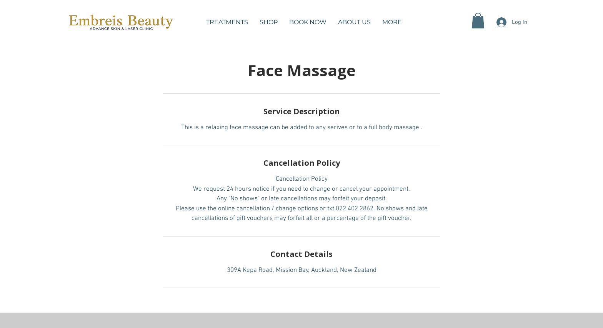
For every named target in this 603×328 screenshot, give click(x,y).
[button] (227, 22)
